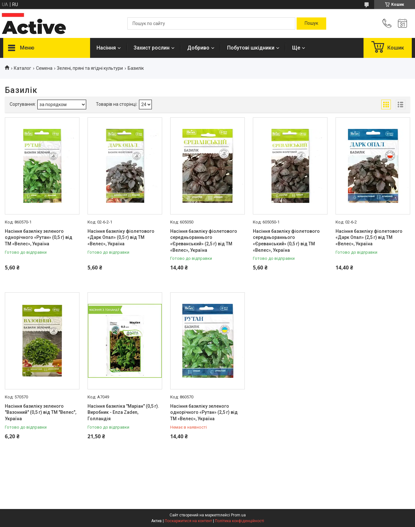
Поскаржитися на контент (188, 521)
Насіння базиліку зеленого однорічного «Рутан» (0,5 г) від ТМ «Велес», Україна (38, 237)
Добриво (198, 48)
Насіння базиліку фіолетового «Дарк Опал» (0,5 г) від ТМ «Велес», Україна (121, 237)
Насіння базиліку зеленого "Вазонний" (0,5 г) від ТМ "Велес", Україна (40, 412)
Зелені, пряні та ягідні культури (90, 68)
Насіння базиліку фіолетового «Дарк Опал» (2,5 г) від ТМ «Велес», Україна (369, 237)
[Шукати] (311, 23)
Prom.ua (238, 515)
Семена (44, 68)
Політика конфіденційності (239, 521)
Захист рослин (152, 48)
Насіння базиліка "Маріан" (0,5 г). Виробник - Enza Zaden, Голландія (123, 412)
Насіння (106, 48)
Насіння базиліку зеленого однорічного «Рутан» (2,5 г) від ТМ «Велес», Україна (204, 412)
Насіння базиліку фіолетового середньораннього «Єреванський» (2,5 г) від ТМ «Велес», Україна (203, 241)
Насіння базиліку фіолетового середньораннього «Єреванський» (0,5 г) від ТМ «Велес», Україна (286, 241)
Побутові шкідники (250, 48)
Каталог (22, 68)
